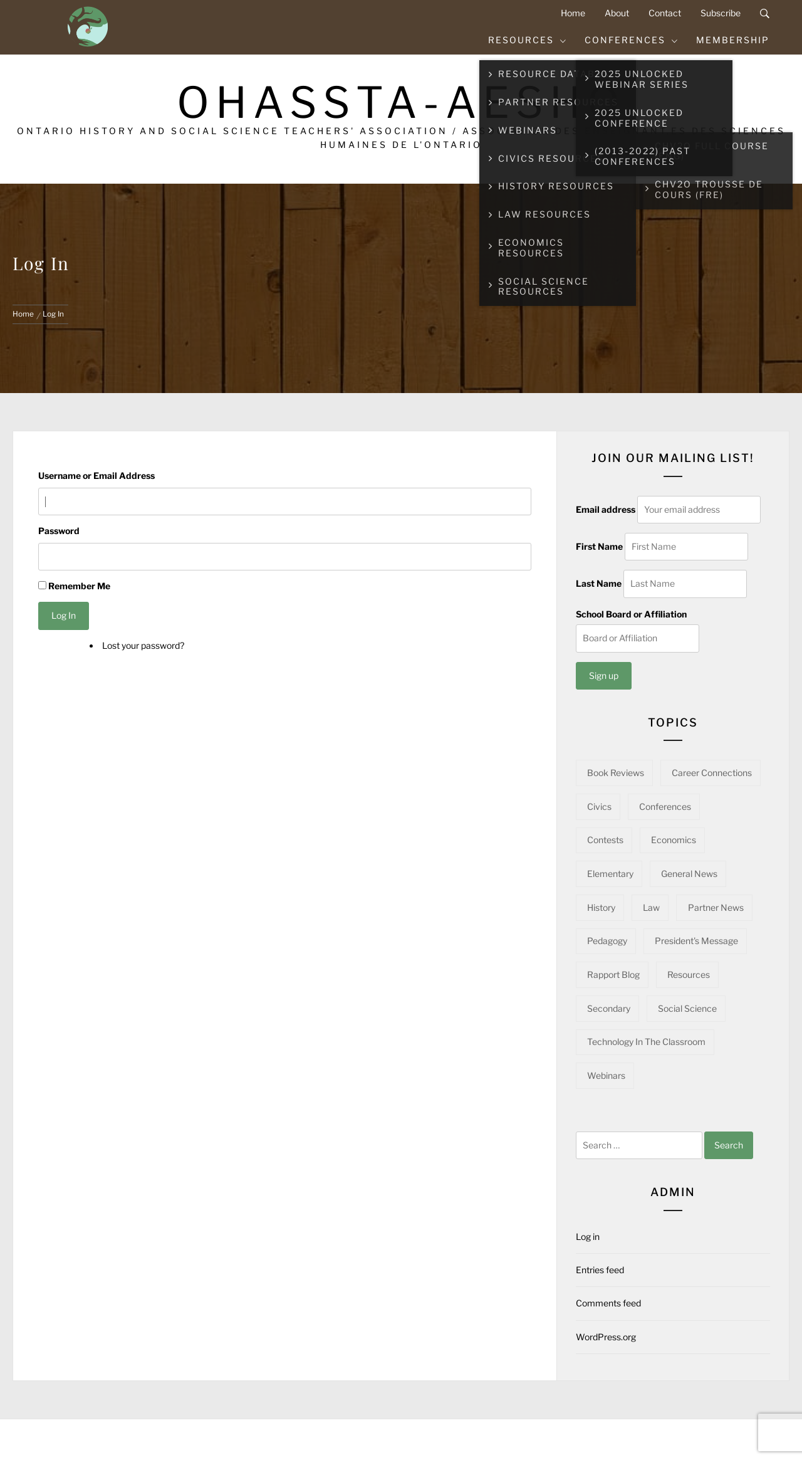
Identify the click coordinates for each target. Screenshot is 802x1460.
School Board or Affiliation (631, 614)
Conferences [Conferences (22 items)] (665, 806)
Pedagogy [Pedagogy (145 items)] (607, 940)
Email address (605, 509)
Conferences (632, 39)
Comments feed (608, 1303)
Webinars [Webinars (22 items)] (606, 1075)
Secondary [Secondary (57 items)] (608, 1008)
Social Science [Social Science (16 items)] (687, 1008)
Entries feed (600, 1269)
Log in (588, 1236)
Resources (527, 39)
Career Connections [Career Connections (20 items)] (712, 772)
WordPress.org (606, 1336)
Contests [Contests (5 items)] (605, 839)
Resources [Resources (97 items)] (688, 974)
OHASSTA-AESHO (401, 102)
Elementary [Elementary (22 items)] (610, 873)
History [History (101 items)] (601, 907)
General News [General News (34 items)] (689, 873)
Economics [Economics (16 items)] (673, 839)
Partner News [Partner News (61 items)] (716, 907)
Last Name (599, 583)
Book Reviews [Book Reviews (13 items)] (615, 772)
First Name (599, 546)
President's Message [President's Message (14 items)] (696, 940)
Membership (732, 39)
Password (59, 530)
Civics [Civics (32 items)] (599, 806)
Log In (63, 615)
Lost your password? (143, 645)
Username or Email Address (96, 475)
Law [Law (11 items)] (651, 907)
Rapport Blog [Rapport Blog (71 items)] (613, 974)
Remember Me (79, 585)
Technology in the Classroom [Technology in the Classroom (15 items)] (646, 1041)
